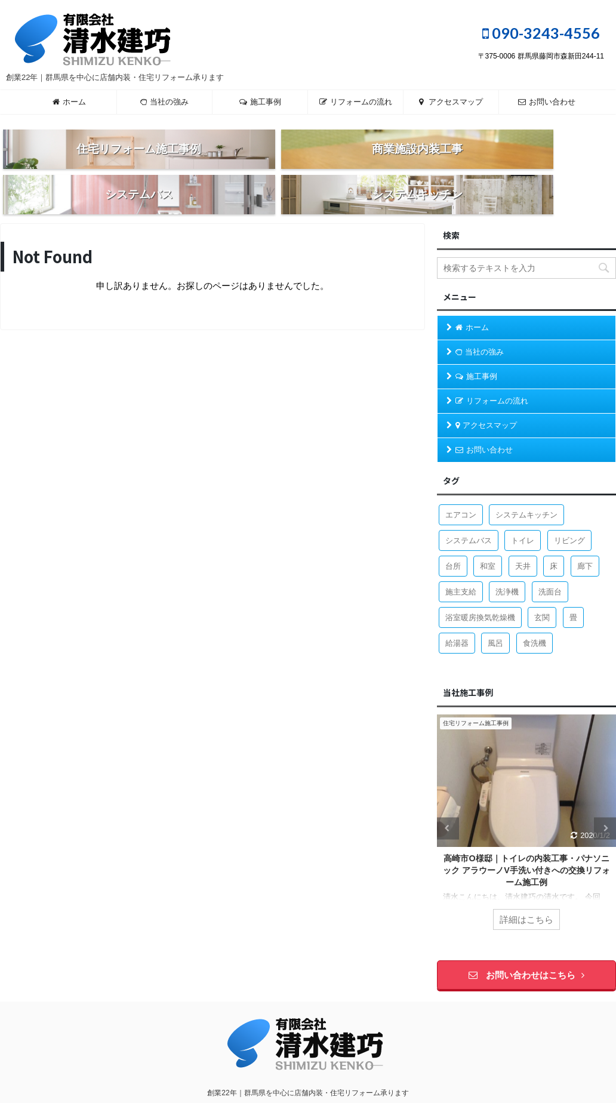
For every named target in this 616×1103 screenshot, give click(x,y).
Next (605, 803)
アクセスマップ (451, 101)
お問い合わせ (546, 101)
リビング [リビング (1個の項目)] (569, 515)
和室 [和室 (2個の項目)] (487, 541)
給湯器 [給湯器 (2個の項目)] (457, 618)
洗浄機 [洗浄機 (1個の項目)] (507, 566)
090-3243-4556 (541, 33)
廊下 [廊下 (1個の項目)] (585, 541)
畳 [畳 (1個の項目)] (573, 592)
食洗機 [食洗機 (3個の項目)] (534, 618)
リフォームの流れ (355, 101)
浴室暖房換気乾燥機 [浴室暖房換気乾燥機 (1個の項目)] (480, 592)
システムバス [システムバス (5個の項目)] (468, 515)
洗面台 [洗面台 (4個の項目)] (550, 566)
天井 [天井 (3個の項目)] (523, 541)
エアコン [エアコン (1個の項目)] (460, 489)
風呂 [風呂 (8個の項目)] (495, 618)
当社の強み (164, 101)
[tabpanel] (526, 803)
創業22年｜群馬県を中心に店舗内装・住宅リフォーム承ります (307, 1068)
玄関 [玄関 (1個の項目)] (542, 592)
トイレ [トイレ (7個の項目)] (522, 515)
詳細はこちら (526, 894)
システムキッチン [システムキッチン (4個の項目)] (526, 489)
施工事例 (260, 101)
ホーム (69, 101)
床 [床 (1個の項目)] (554, 541)
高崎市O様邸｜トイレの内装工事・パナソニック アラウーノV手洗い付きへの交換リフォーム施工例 (526, 844)
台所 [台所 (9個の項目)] (453, 541)
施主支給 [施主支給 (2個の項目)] (460, 566)
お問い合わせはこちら (526, 950)
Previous (448, 803)
